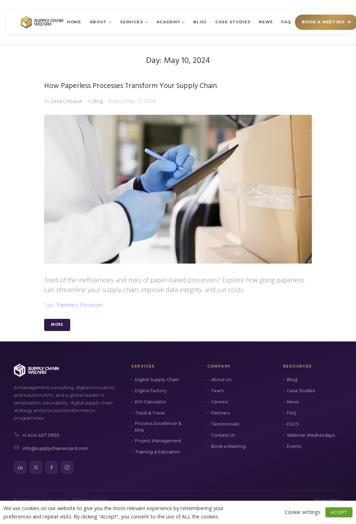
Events (294, 446)
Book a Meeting (228, 446)
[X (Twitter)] (36, 467)
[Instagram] (67, 467)
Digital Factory (151, 390)
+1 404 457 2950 (36, 435)
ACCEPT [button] (339, 512)
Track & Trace (150, 413)
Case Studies (232, 21)
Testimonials (225, 424)
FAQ (286, 21)
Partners (220, 413)
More (57, 325)
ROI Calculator (151, 401)
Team (217, 390)
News (266, 21)
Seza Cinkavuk (66, 101)
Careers (219, 401)
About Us (221, 379)
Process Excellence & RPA (158, 427)
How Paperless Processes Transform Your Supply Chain (130, 86)
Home (74, 21)
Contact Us (223, 435)
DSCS (293, 424)
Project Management (158, 440)
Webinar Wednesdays (311, 435)
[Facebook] (51, 467)
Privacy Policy (328, 500)
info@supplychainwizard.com (51, 448)
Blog (200, 21)
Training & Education (157, 451)
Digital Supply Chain (157, 379)
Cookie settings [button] (303, 511)
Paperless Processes (80, 304)
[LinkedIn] (20, 467)
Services (134, 21)
